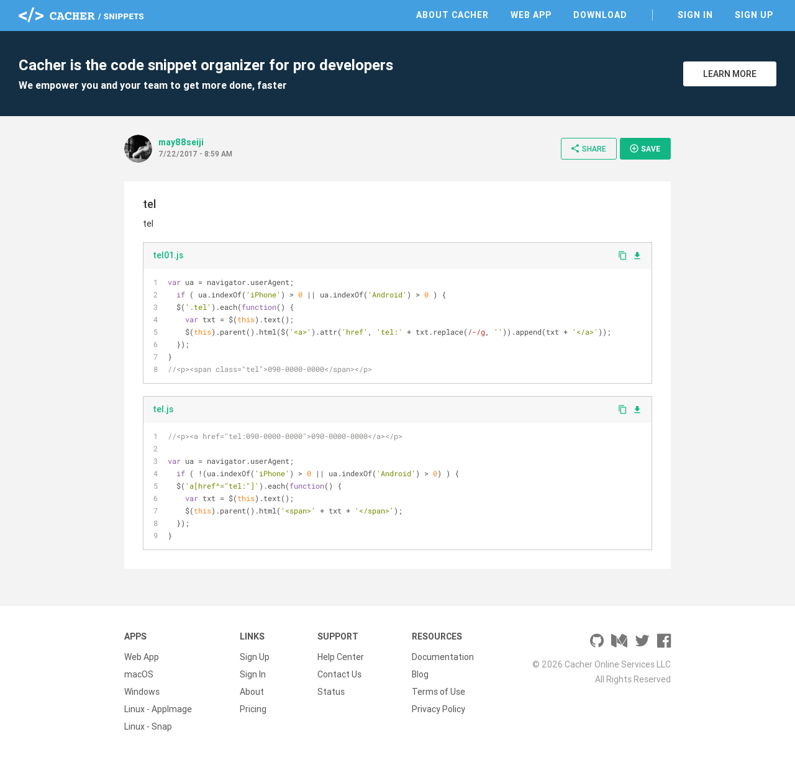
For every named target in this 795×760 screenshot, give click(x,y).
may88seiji (181, 142)
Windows (142, 691)
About (252, 691)
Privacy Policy (438, 709)
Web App (531, 14)
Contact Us (339, 674)
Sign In (695, 14)
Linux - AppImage (158, 709)
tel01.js (168, 255)
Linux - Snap (148, 726)
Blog (420, 674)
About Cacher (452, 14)
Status (331, 691)
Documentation (443, 657)
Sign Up (754, 14)
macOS (138, 674)
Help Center (340, 657)
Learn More (729, 73)
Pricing (253, 709)
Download (600, 14)
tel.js (163, 409)
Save (644, 148)
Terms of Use (438, 691)
